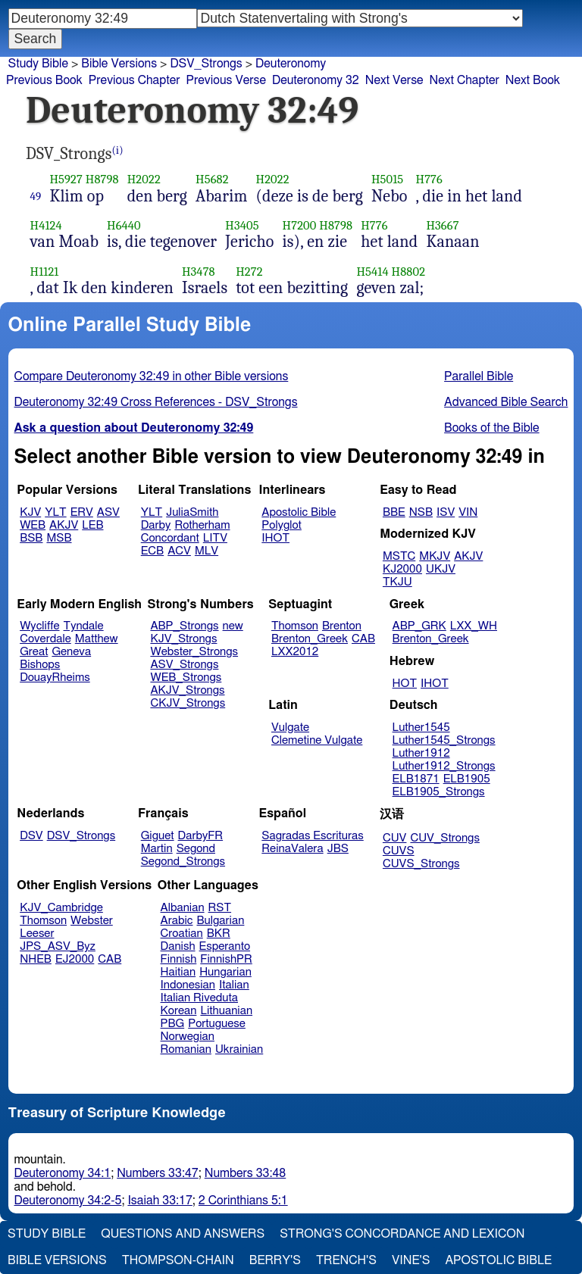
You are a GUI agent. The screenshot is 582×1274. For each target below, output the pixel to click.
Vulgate (290, 727)
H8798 (102, 179)
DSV (31, 836)
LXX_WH (473, 626)
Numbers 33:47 (158, 1173)
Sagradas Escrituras (312, 836)
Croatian (182, 933)
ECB (152, 551)
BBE (394, 512)
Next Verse (394, 80)
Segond (196, 848)
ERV (81, 512)
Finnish (179, 959)
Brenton (341, 626)
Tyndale (84, 626)
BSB (31, 538)
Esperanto (225, 946)
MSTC (399, 556)
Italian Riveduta (199, 998)
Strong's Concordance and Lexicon (402, 1234)
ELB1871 (416, 779)
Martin (157, 848)
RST (220, 907)
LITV (215, 538)
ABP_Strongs (184, 626)
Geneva (71, 651)
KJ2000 (402, 569)
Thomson (294, 626)
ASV (108, 512)
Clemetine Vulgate (316, 740)
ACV (179, 551)
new (233, 626)
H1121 (44, 271)
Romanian (186, 1049)
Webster (91, 920)
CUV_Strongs (444, 838)
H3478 (198, 271)
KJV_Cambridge (61, 907)
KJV (30, 512)
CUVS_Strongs (421, 864)
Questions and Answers (182, 1234)
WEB (32, 525)
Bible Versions (119, 64)
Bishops (40, 664)
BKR (218, 933)
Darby (156, 525)
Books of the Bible (492, 428)
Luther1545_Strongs (444, 740)
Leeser (37, 933)
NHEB (36, 959)
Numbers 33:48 (245, 1173)
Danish (178, 946)
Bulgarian (220, 920)
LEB (92, 525)
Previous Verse (226, 80)
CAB (363, 639)
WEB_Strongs (185, 677)
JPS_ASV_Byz (57, 946)
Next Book (532, 80)
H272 (249, 271)
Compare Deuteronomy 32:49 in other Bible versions (151, 376)
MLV (206, 551)
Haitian (178, 972)
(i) (118, 150)
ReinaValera (292, 848)
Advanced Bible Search (506, 402)
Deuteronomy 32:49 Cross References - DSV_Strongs (156, 402)
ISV (445, 512)
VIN (467, 512)
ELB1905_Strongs (439, 792)
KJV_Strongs (183, 639)
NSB (421, 512)
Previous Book (44, 80)
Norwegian (187, 1036)
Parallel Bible (478, 376)
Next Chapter (464, 80)
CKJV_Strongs (187, 703)
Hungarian (225, 972)
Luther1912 (421, 753)
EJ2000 (74, 959)
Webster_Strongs (194, 651)
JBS (338, 848)
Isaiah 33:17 (159, 1200)
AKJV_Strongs (187, 690)
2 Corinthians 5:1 (243, 1200)
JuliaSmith (192, 512)
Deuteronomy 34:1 (62, 1173)
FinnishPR (226, 959)
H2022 (144, 179)
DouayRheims (55, 677)
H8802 (409, 271)
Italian (234, 985)
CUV (395, 838)
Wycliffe (39, 626)
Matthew (96, 639)
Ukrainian (239, 1049)
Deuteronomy (290, 64)
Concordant (170, 538)
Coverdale (45, 639)
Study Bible (38, 64)
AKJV (63, 525)
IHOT (275, 538)
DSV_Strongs (206, 64)
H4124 (46, 225)
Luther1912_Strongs (444, 766)
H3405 (241, 225)
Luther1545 (421, 727)
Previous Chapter (134, 80)
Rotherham (202, 525)
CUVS (399, 851)
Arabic (177, 920)
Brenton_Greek (309, 639)
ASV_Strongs (184, 664)
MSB (58, 538)
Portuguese (217, 1023)
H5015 (387, 179)
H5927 (66, 179)
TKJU (397, 582)
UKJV (440, 569)
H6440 (124, 225)
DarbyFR (201, 836)
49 (36, 196)
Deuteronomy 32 (315, 80)
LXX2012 (294, 651)
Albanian (183, 907)
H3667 (442, 225)
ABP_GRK (419, 626)
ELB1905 (466, 779)
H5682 (212, 179)
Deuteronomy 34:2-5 (68, 1200)
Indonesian (188, 985)
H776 (428, 179)
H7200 (300, 225)
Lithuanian (226, 1010)
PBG (173, 1023)
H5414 (372, 271)
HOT (405, 683)
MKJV (434, 556)
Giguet (157, 836)
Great (34, 651)
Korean (179, 1010)
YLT (55, 512)
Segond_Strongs (183, 861)
